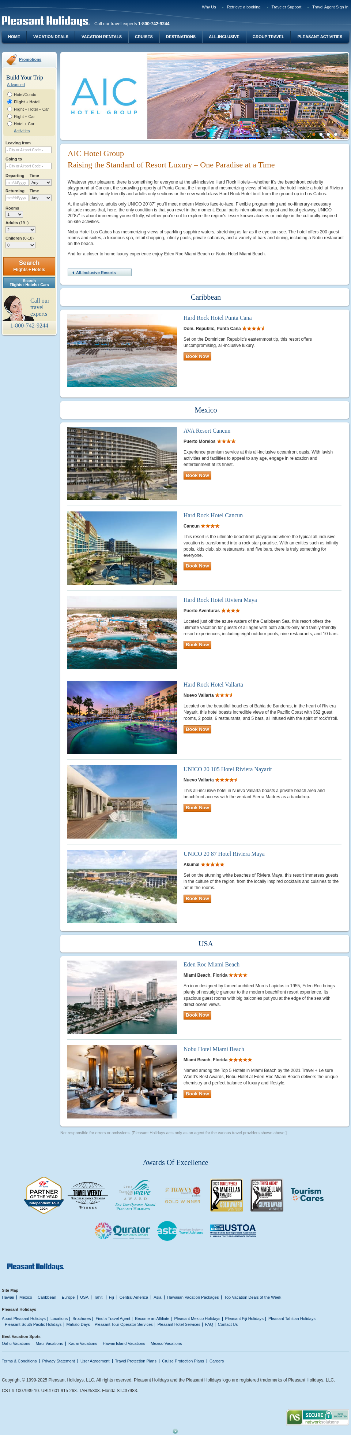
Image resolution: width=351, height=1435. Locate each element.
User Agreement (95, 1361)
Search (29, 265)
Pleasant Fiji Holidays (244, 1318)
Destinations (181, 36)
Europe (68, 1297)
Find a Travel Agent (112, 1318)
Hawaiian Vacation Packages (193, 1297)
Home (14, 36)
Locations (59, 1318)
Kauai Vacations (82, 1343)
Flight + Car (24, 116)
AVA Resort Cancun (207, 431)
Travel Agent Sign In (330, 7)
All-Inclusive (224, 36)
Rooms (12, 208)
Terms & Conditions (19, 1361)
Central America (134, 1297)
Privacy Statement (58, 1361)
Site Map (10, 1290)
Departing (14, 175)
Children (19, 238)
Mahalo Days (78, 1324)
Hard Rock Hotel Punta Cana (218, 318)
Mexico (25, 1297)
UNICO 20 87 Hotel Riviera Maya (224, 854)
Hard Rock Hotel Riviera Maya (220, 600)
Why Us (209, 7)
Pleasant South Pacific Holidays (33, 1324)
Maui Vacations (49, 1343)
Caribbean (47, 1297)
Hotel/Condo (25, 94)
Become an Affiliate (152, 1318)
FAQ (209, 1324)
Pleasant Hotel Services (179, 1324)
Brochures (81, 1318)
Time (34, 175)
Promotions (30, 59)
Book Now (197, 356)
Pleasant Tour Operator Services (124, 1324)
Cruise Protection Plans (183, 1361)
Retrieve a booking (244, 7)
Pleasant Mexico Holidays (197, 1318)
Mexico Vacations (166, 1343)
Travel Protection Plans (135, 1361)
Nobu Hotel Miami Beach (214, 1049)
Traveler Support (287, 7)
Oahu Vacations (16, 1343)
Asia (157, 1297)
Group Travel (268, 36)
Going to (13, 159)
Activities (22, 131)
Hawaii (8, 1297)
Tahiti (98, 1297)
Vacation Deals (50, 36)
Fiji (111, 1297)
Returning (14, 191)
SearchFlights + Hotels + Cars (29, 282)
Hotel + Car (24, 124)
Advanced (16, 84)
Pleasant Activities (320, 36)
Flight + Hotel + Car (31, 109)
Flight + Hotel (26, 102)
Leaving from (18, 143)
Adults (17, 223)
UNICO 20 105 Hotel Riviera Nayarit (228, 769)
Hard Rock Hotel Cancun (213, 515)
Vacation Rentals (102, 36)
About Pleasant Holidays (24, 1318)
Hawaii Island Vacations (124, 1343)
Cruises (144, 36)
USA (84, 1297)
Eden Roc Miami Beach (211, 964)
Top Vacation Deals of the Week (252, 1297)
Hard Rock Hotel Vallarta (213, 684)
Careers (217, 1361)
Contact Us (228, 1324)
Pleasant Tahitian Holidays (292, 1318)
